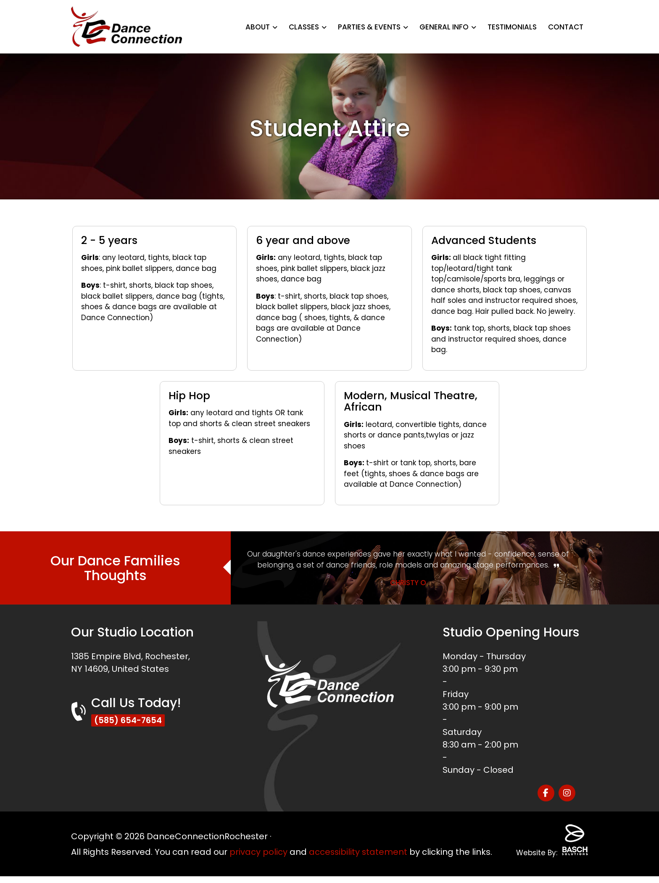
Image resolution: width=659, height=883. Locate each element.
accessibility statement (359, 846)
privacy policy (258, 846)
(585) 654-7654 (128, 721)
